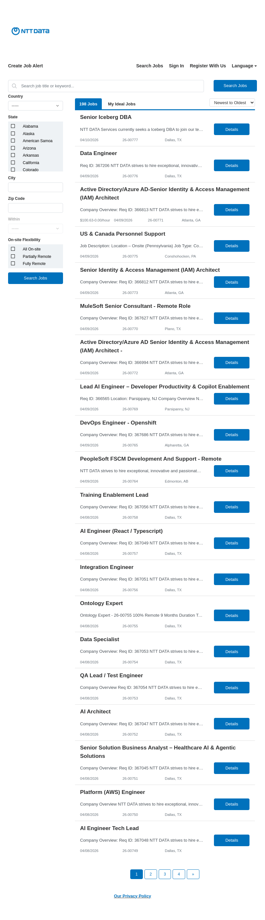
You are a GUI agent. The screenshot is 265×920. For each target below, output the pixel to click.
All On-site (32, 249)
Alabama (30, 126)
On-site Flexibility (24, 240)
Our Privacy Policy (132, 896)
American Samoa (38, 141)
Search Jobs (149, 65)
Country (15, 96)
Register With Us (208, 65)
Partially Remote (37, 256)
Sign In (176, 65)
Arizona (29, 148)
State (12, 117)
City (12, 178)
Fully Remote (34, 263)
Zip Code (16, 198)
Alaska (29, 134)
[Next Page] (193, 874)
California (31, 163)
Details (231, 129)
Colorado (31, 170)
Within (14, 219)
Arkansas (31, 155)
